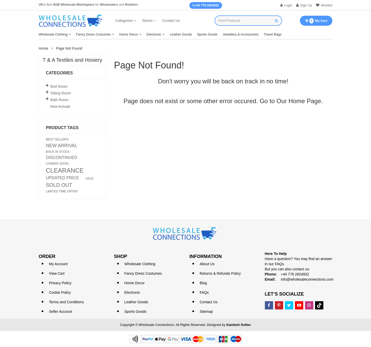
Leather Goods (181, 34)
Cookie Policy (60, 292)
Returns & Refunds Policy (220, 273)
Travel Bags (273, 34)
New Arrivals (60, 106)
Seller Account (60, 311)
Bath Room (59, 100)
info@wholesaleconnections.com (307, 279)
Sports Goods (207, 34)
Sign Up (304, 5)
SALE (90, 178)
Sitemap (206, 311)
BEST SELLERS (57, 139)
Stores (147, 21)
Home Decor (128, 34)
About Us (207, 264)
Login (286, 5)
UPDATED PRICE (62, 178)
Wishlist (324, 5)
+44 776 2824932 (205, 5)
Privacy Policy (60, 283)
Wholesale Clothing (53, 34)
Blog (203, 283)
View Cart (56, 273)
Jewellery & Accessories (240, 34)
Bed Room (59, 86)
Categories (124, 21)
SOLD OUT (59, 185)
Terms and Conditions (66, 302)
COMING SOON (57, 163)
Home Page (305, 100)
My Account (58, 264)
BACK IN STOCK (58, 151)
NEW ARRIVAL (61, 145)
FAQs (204, 292)
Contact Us (171, 21)
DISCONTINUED (61, 158)
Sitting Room (60, 93)
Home (43, 48)
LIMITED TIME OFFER (62, 191)
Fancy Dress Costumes (93, 34)
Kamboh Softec (238, 325)
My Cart (316, 20)
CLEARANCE (65, 170)
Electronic (154, 34)
